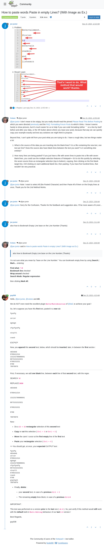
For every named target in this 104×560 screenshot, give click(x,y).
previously (35, 124)
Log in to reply (94, 17)
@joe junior (22, 118)
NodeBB (49, 543)
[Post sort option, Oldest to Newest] (84, 17)
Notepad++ (60, 539)
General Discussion (9, 17)
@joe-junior (15, 122)
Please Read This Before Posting (86, 122)
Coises (12, 118)
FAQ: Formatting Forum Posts (58, 124)
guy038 (13, 295)
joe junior (13, 24)
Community (25, 4)
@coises (29, 299)
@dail (70, 304)
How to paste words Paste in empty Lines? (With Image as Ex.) (52, 246)
